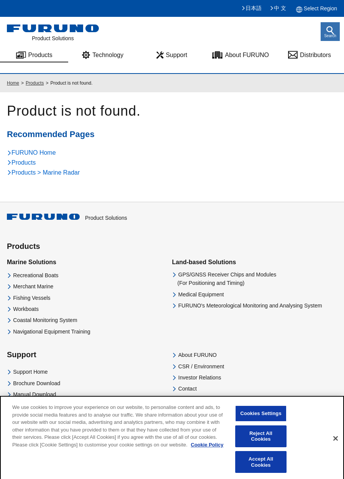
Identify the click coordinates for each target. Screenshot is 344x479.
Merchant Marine (33, 286)
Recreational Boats (35, 275)
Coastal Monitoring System (45, 320)
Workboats (26, 309)
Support (176, 55)
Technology (107, 55)
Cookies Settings (261, 417)
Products (40, 55)
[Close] (335, 442)
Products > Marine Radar (45, 172)
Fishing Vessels (31, 298)
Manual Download (34, 394)
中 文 (280, 8)
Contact (187, 389)
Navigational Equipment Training (51, 332)
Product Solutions (67, 218)
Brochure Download (36, 383)
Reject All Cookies (260, 440)
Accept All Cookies (261, 466)
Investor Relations (199, 377)
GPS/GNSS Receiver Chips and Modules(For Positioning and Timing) (226, 278)
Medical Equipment (201, 294)
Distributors (315, 55)
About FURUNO (247, 55)
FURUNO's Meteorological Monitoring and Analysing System (250, 305)
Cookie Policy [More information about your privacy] (207, 449)
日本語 (254, 8)
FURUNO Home (33, 152)
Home (13, 83)
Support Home (30, 372)
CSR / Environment (201, 366)
